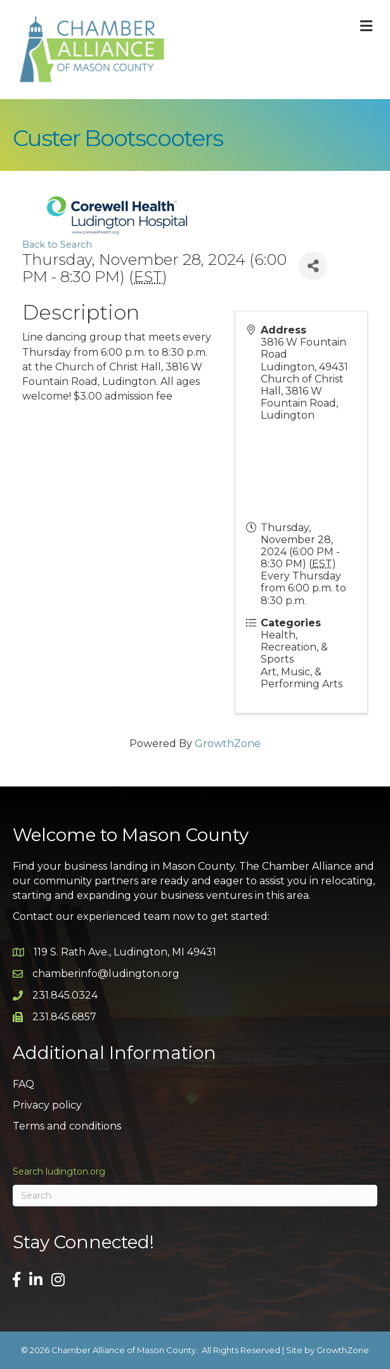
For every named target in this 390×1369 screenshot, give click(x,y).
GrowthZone (228, 744)
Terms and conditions (67, 1126)
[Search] (195, 1195)
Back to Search (57, 244)
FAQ (23, 1084)
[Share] (313, 266)
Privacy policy (47, 1105)
